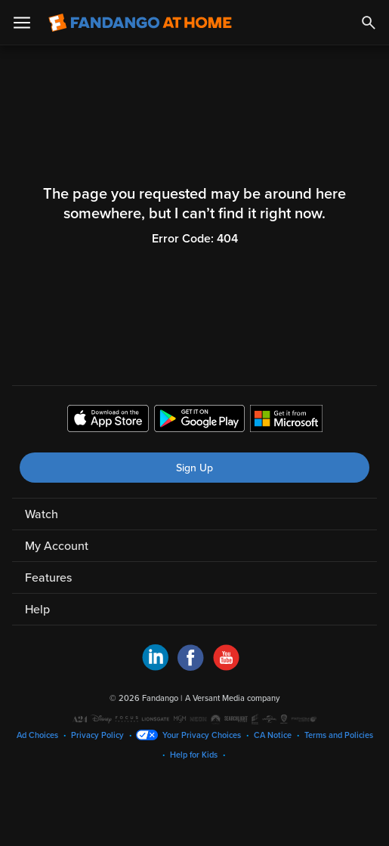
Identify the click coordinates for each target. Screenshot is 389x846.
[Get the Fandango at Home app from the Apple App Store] (108, 420)
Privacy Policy (97, 735)
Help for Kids (194, 755)
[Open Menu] (21, 22)
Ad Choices (37, 735)
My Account (56, 546)
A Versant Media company (232, 698)
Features (48, 577)
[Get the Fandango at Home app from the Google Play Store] (199, 420)
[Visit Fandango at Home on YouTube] (226, 667)
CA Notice (273, 735)
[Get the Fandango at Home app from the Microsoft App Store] (286, 420)
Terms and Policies (338, 735)
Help (37, 609)
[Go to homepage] (140, 23)
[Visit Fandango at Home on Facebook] (191, 667)
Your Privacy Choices (201, 735)
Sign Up (194, 468)
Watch (41, 514)
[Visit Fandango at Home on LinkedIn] (155, 667)
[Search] (368, 23)
